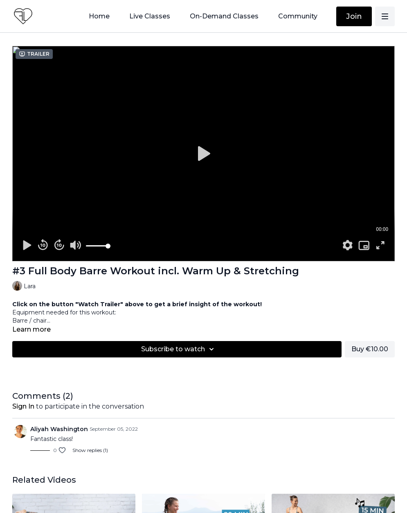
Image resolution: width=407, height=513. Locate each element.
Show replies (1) (90, 450)
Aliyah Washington (59, 429)
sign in (23, 406)
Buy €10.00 (369, 349)
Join (354, 16)
